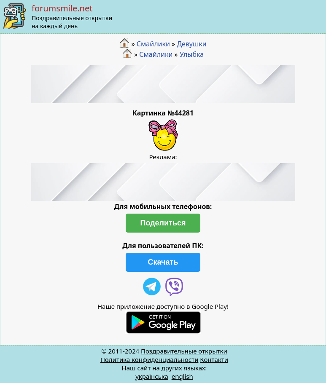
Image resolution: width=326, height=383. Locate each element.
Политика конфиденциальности (149, 359)
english (182, 376)
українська (151, 376)
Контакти (214, 359)
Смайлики (153, 43)
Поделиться (163, 223)
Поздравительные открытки (184, 351)
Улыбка (192, 54)
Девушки (191, 43)
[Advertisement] (163, 84)
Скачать (163, 262)
